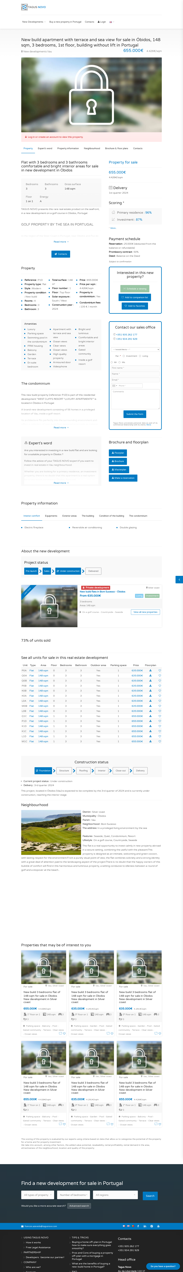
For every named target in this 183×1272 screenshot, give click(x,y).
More (149, 425)
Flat (31, 659)
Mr (114, 362)
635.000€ (137, 659)
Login (102, 21)
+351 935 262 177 (126, 334)
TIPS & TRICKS (80, 1225)
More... (113, 228)
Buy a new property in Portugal (65, 21)
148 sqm (43, 659)
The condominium (138, 516)
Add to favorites (135, 306)
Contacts (89, 21)
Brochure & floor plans (116, 148)
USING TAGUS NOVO (36, 1225)
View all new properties (145, 612)
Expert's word (45, 148)
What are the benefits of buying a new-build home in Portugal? (91, 1253)
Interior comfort (31, 516)
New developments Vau (36, 51)
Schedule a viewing (134, 288)
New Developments (32, 21)
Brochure (118, 461)
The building (88, 516)
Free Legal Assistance (38, 1235)
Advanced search (79, 1193)
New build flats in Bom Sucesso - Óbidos (102, 591)
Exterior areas (69, 516)
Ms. (122, 362)
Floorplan (118, 453)
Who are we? (33, 1254)
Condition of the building (111, 516)
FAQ (74, 1259)
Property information (68, 148)
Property (28, 148)
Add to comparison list (135, 297)
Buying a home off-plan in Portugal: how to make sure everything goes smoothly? (92, 1233)
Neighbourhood (92, 148)
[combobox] (114, 386)
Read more (61, 241)
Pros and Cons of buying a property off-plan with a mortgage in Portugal (92, 1243)
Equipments (51, 516)
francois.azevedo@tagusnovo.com (41, 1214)
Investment (130, 356)
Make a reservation (123, 478)
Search (151, 1183)
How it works (33, 1230)
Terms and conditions (38, 1264)
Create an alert (80, 1264)
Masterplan (119, 469)
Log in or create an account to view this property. (55, 137)
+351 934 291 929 (126, 339)
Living (143, 356)
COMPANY (30, 1250)
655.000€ (137, 704)
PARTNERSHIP (32, 1240)
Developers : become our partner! (45, 1245)
